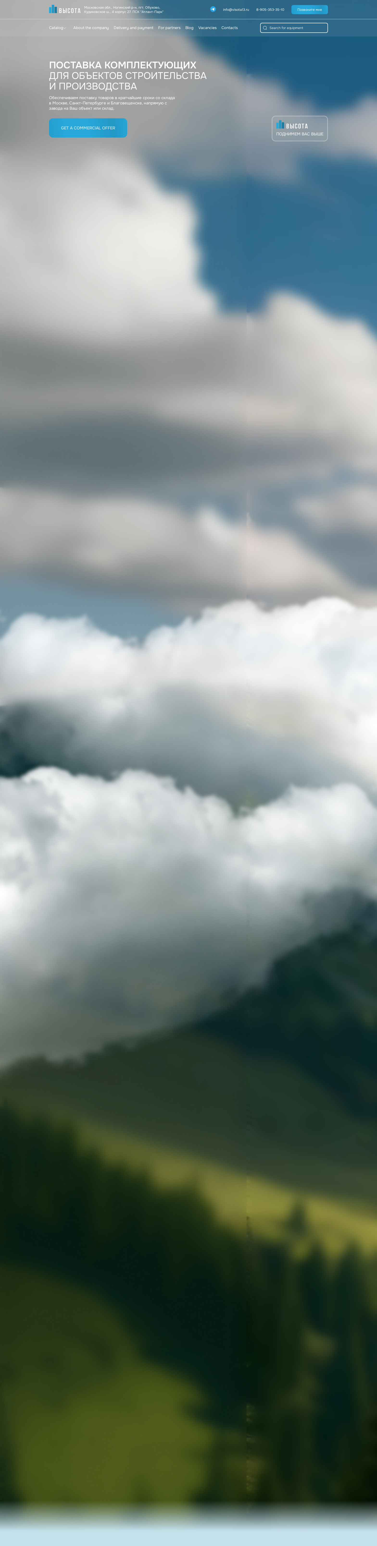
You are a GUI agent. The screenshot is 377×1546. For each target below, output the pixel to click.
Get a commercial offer (88, 128)
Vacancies (207, 28)
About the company (91, 28)
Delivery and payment (133, 28)
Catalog (56, 27)
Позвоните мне (309, 9)
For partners (169, 28)
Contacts (229, 28)
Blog (189, 28)
